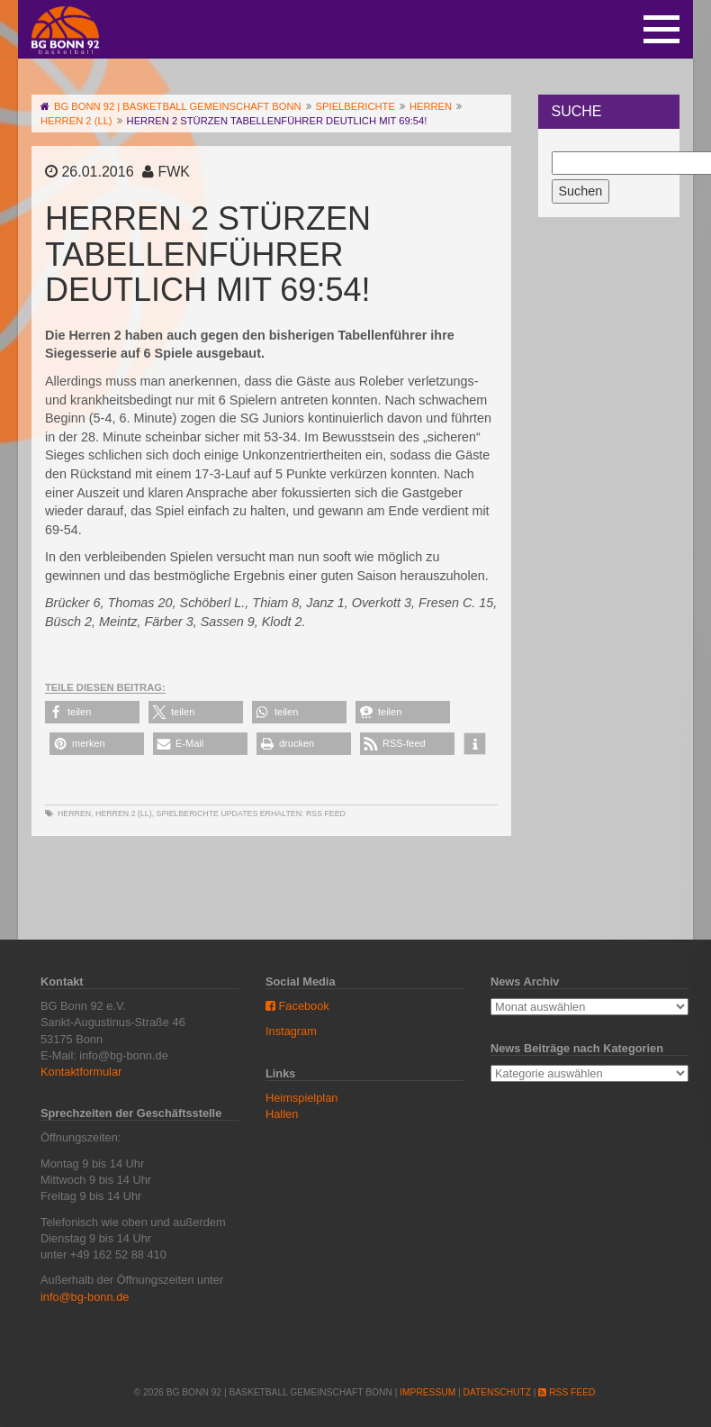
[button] (92, 712)
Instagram (291, 1031)
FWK (174, 171)
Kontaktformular (81, 1071)
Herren (74, 813)
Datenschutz (497, 1392)
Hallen (282, 1114)
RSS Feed (326, 813)
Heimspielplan (302, 1097)
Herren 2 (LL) (123, 813)
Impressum (427, 1392)
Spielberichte (188, 813)
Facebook (297, 1006)
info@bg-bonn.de (84, 1297)
